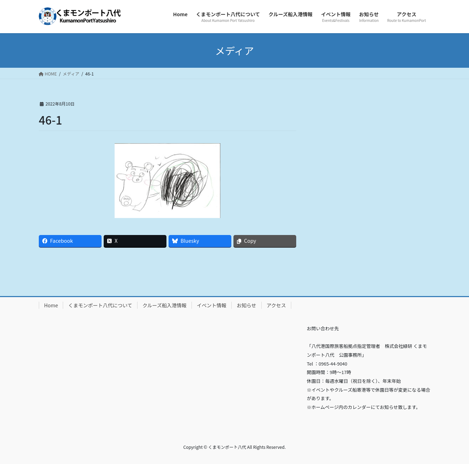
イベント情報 (211, 305)
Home (51, 305)
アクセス (276, 305)
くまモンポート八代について (100, 305)
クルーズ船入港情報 (164, 305)
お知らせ (246, 305)
